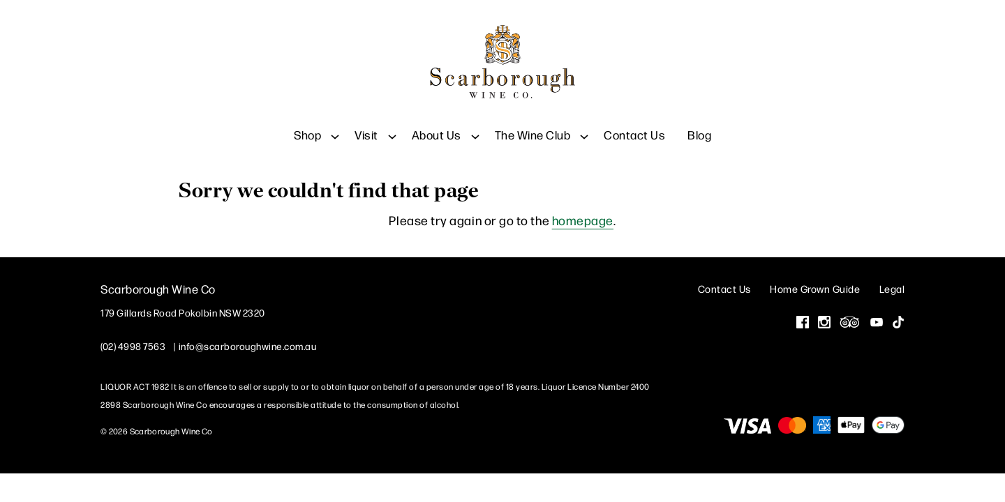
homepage (582, 219)
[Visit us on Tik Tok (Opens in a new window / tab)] (898, 323)
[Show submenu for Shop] (335, 124)
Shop (307, 124)
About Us (436, 124)
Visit (366, 124)
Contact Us (634, 124)
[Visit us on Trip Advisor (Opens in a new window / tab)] (850, 323)
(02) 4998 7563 (132, 345)
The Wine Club (533, 124)
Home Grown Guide (815, 287)
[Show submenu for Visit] (392, 124)
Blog (699, 124)
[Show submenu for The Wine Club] (584, 124)
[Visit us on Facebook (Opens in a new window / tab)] (802, 323)
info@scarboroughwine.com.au (248, 345)
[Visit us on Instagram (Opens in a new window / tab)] (824, 323)
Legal (892, 287)
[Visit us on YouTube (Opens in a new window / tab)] (876, 323)
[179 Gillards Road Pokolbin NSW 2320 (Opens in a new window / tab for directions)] (182, 311)
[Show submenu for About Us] (475, 124)
